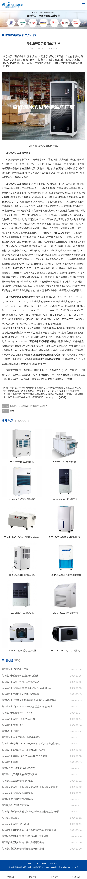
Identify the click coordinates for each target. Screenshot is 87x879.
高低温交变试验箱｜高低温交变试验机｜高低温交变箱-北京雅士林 (31, 787)
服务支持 (54, 875)
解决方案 (33, 875)
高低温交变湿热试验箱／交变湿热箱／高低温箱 (25, 836)
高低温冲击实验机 (10, 762)
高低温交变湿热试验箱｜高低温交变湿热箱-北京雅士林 (29, 830)
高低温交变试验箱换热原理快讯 (17, 793)
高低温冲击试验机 (10, 731)
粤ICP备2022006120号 (68, 867)
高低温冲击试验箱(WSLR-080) (17, 712)
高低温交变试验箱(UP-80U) (15, 824)
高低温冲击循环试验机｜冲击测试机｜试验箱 (24, 749)
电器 (21, 159)
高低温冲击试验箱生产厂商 (15, 669)
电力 (33, 259)
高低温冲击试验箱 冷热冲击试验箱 (19, 719)
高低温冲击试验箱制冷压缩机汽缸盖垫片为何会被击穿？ (29, 706)
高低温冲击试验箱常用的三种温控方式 (20, 681)
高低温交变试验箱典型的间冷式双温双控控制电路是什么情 (30, 811)
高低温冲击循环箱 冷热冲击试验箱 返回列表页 (24, 756)
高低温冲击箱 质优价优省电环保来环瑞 (21, 737)
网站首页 (11, 875)
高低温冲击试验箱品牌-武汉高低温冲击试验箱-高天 (27, 688)
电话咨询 (76, 875)
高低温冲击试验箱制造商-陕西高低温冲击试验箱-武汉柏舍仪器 (31, 700)
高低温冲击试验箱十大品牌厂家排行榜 (20, 694)
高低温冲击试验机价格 (13, 725)
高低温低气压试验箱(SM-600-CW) (18, 768)
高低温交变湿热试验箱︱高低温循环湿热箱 (23, 842)
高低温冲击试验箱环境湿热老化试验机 (28, 405)
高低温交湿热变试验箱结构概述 (17, 780)
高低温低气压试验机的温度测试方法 (19, 774)
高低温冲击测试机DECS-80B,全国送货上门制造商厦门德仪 (31, 743)
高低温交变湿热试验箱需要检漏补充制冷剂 (23, 848)
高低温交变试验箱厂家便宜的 (16, 805)
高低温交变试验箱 (10, 817)
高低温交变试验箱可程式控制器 (17, 799)
